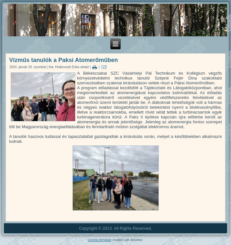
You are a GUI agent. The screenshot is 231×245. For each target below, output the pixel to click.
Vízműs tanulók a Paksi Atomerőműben (63, 60)
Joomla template (99, 240)
